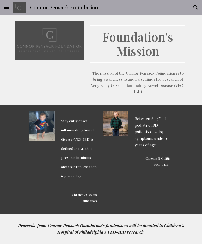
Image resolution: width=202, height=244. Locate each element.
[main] (137, 44)
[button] (6, 7)
